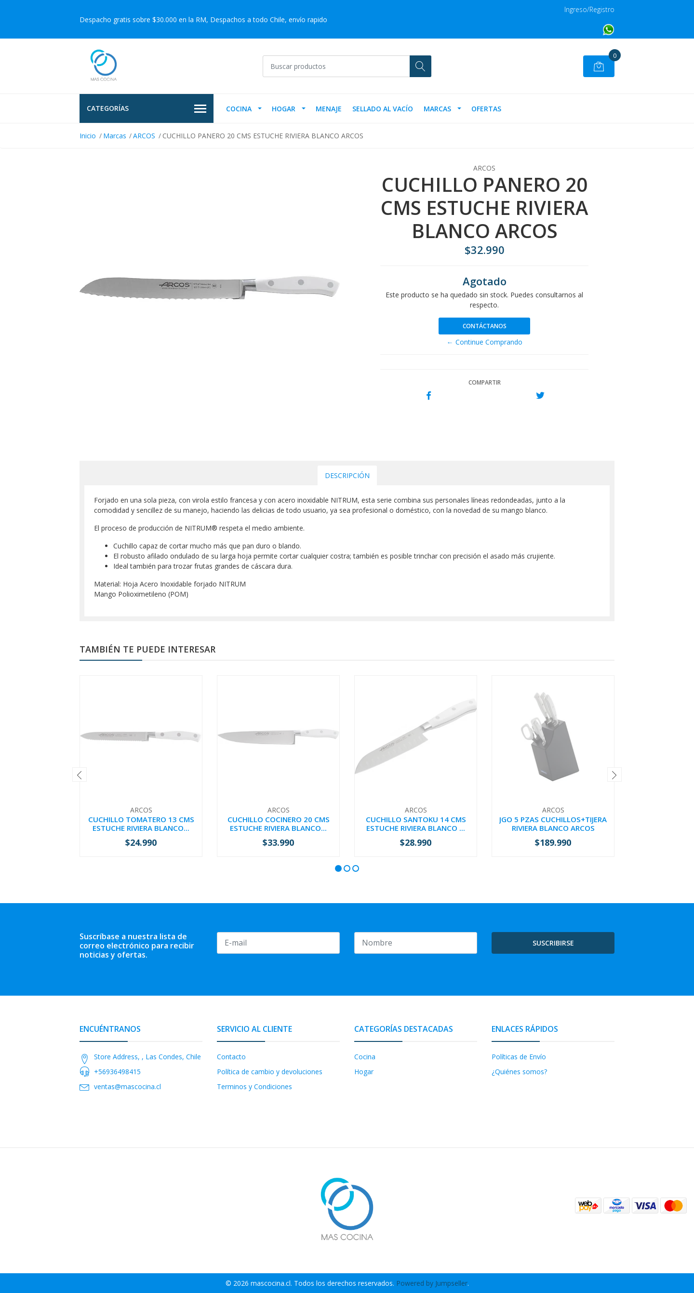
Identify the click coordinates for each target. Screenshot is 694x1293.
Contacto (231, 1056)
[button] (338, 868)
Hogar (283, 108)
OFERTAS (486, 108)
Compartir (484, 382)
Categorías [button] (146, 109)
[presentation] (79, 774)
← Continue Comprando (484, 342)
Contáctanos (485, 326)
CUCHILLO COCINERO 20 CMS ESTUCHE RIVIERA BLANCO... (278, 823)
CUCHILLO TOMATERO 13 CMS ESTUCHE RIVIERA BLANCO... (141, 823)
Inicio (88, 135)
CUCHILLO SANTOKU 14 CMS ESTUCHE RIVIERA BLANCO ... (416, 823)
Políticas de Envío (519, 1056)
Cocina (239, 108)
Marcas (437, 108)
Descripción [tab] (347, 475)
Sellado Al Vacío (382, 108)
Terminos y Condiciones (254, 1086)
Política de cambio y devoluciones (269, 1071)
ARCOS (144, 135)
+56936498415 (117, 1071)
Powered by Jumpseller (431, 1283)
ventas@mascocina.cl (127, 1086)
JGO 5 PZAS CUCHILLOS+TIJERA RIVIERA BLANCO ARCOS (553, 823)
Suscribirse (553, 942)
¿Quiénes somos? (519, 1071)
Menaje (329, 108)
